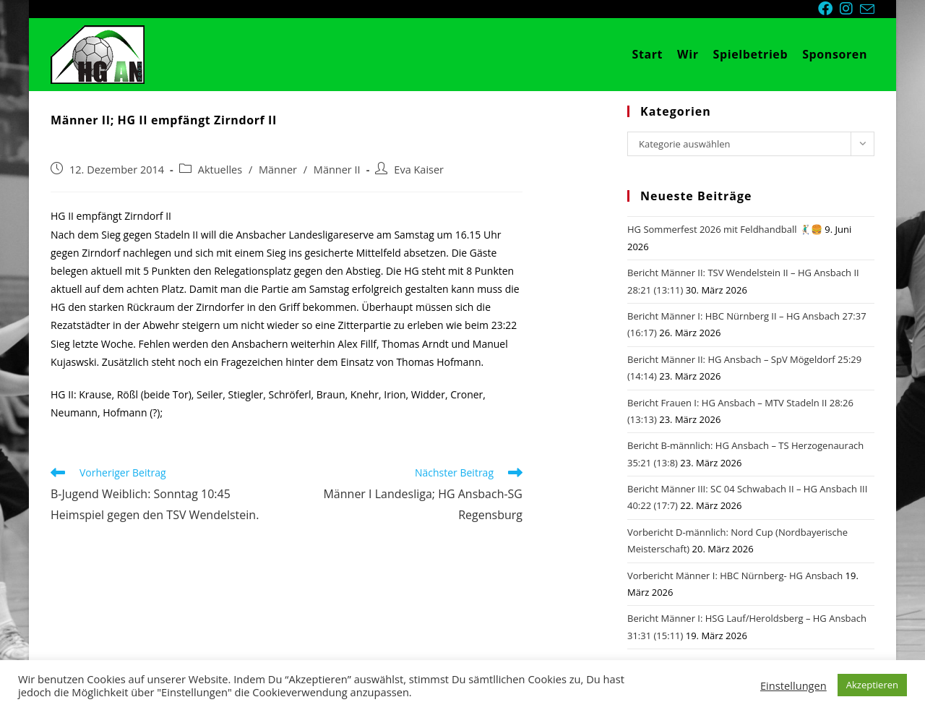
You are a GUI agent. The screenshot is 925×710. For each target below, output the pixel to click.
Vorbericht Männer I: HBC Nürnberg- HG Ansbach (735, 575)
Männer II (337, 169)
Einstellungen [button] (793, 685)
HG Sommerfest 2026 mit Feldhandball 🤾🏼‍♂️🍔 (724, 229)
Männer (278, 169)
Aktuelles (220, 169)
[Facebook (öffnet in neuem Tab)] (829, 8)
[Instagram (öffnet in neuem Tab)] (850, 8)
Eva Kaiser (419, 169)
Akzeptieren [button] (872, 684)
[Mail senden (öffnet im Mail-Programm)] (867, 9)
